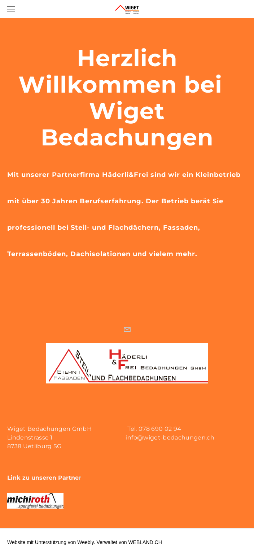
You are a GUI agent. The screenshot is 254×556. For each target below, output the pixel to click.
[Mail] (127, 329)
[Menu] (12, 9)
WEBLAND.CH (145, 542)
